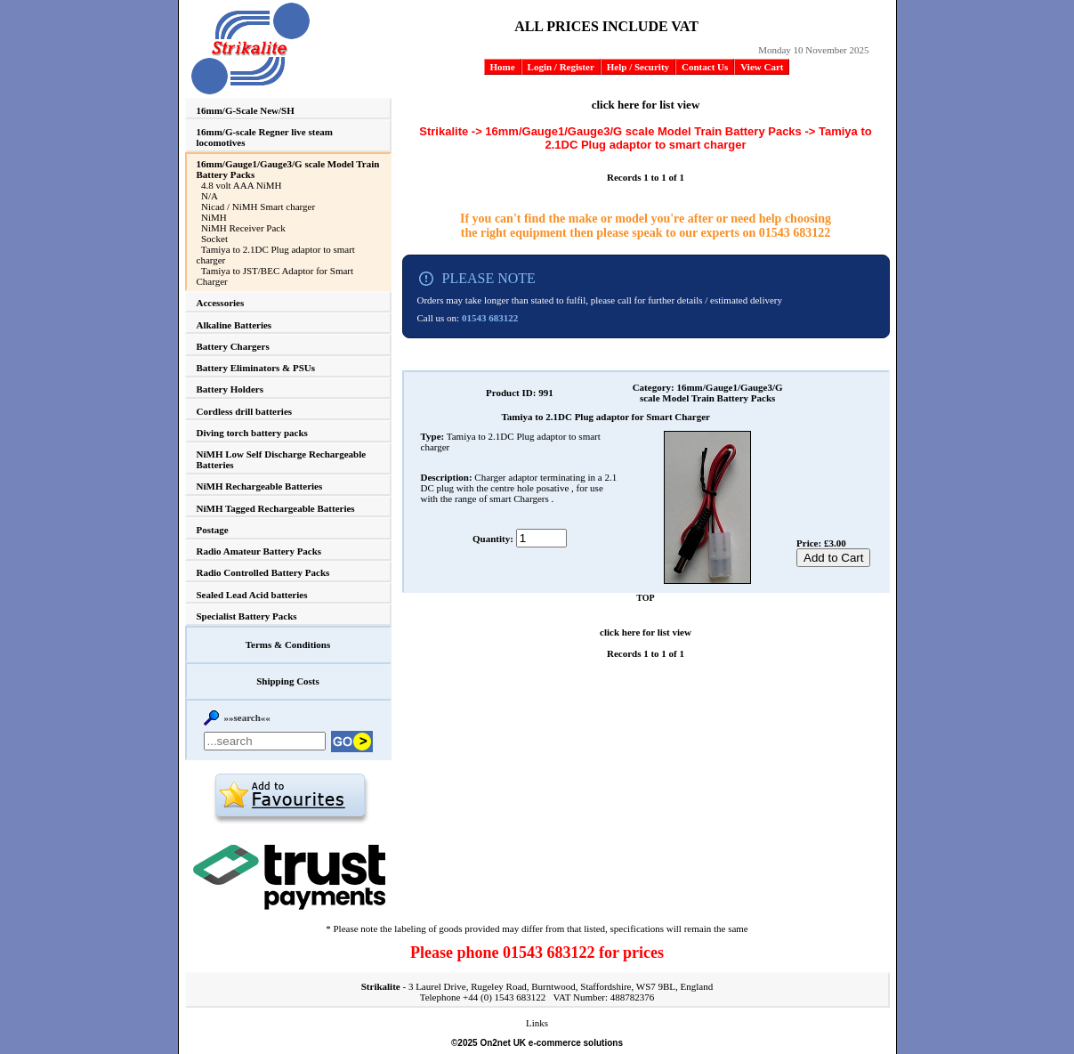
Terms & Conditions (288, 644)
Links (537, 1023)
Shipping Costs (287, 681)
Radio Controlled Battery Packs (263, 572)
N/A (209, 196)
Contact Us (705, 66)
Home (502, 66)
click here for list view (646, 104)
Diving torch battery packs (252, 432)
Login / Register (561, 66)
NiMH (214, 217)
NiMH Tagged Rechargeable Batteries (276, 508)
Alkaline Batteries (234, 325)
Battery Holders (230, 389)
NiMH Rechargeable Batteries (260, 486)
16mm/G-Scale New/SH (246, 110)
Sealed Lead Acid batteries (252, 594)
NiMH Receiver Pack (243, 228)
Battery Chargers (233, 346)
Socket (214, 238)
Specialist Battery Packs (247, 616)
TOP (645, 598)
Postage (213, 529)
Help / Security (638, 66)
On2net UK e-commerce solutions (551, 1043)
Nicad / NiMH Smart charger (258, 206)
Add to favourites (290, 798)
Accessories (221, 302)
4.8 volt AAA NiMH (241, 185)
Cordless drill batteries (245, 411)
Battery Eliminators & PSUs (256, 367)
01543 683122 (795, 232)
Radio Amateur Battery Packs (259, 551)
